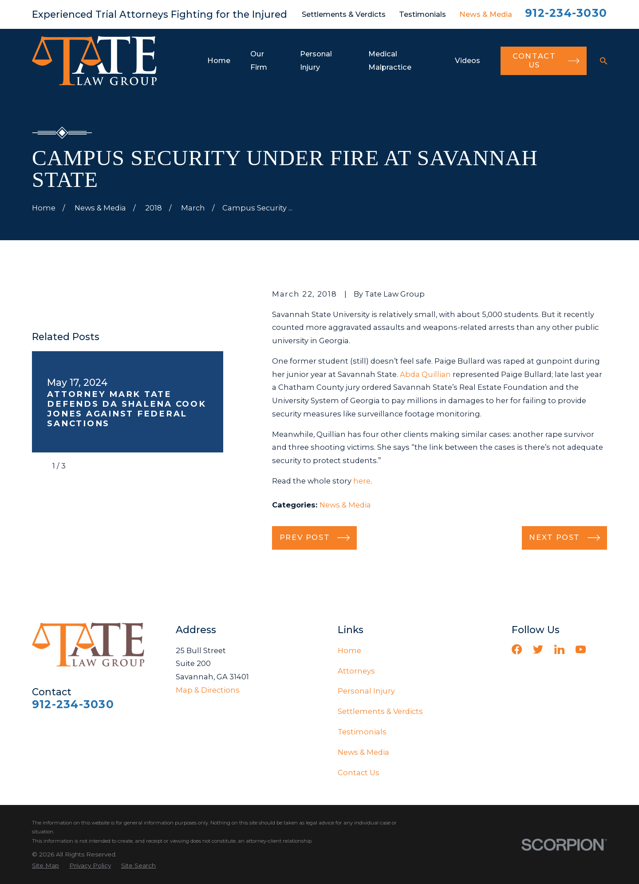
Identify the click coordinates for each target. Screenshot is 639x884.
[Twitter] (538, 649)
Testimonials (422, 14)
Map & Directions (208, 690)
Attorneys (356, 670)
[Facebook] (517, 649)
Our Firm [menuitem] (258, 60)
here (362, 480)
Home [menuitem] (218, 60)
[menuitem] (45, 865)
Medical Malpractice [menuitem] (389, 60)
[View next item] (80, 466)
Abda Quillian (425, 374)
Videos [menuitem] (467, 60)
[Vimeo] (602, 649)
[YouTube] (581, 649)
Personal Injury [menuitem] (316, 60)
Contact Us (358, 772)
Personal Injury (366, 690)
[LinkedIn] (559, 649)
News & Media (485, 14)
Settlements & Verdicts (344, 14)
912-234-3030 (566, 13)
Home (349, 650)
